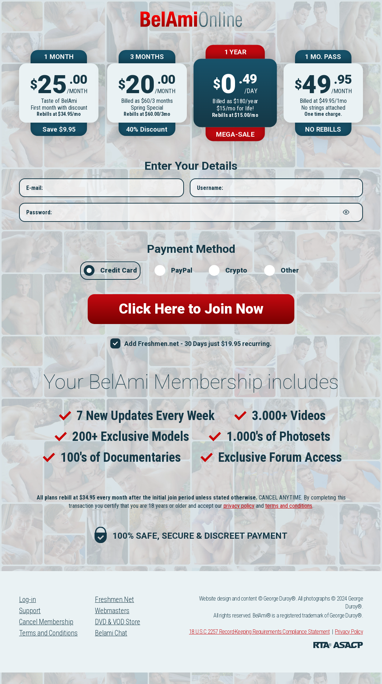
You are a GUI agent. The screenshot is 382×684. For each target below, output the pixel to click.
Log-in (28, 611)
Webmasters (116, 623)
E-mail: (34, 193)
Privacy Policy (349, 643)
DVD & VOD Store (122, 634)
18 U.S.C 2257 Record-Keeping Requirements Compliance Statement (259, 643)
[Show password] (346, 218)
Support (30, 623)
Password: (39, 217)
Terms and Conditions (50, 646)
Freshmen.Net (118, 611)
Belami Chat (115, 646)
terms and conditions (288, 517)
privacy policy (239, 517)
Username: (210, 193)
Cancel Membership (47, 634)
